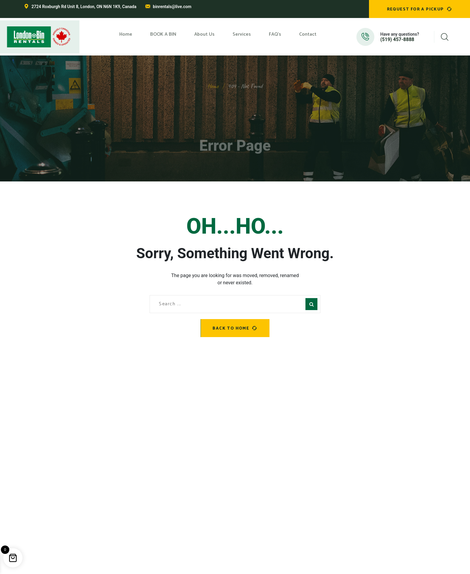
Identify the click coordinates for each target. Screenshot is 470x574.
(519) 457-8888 (397, 39)
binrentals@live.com (172, 6)
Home (213, 81)
